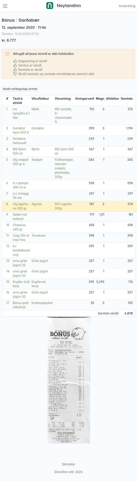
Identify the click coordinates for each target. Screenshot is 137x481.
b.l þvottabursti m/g (21, 250)
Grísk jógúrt (40, 261)
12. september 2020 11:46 (24, 27)
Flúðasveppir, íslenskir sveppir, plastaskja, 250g (64, 168)
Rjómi (35, 149)
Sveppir (37, 159)
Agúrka (37, 204)
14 (7, 271)
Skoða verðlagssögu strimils (20, 88)
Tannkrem (39, 235)
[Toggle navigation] (5, 6)
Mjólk (35, 109)
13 (7, 261)
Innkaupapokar (42, 303)
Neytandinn (63, 6)
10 (7, 225)
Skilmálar (68, 464)
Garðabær (29, 20)
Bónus (8, 20)
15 (7, 282)
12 (7, 246)
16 (7, 292)
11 (7, 235)
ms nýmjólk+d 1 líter (21, 113)
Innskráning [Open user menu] (127, 6)
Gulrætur (38, 128)
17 (7, 303)
